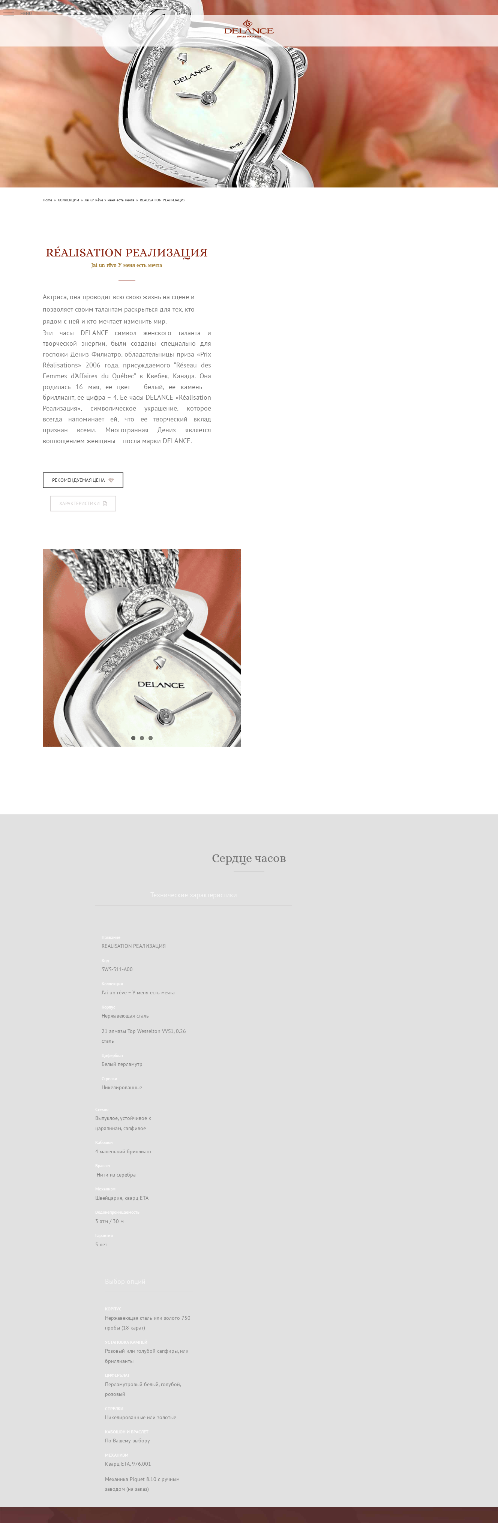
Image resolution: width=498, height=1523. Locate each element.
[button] (8, 12)
